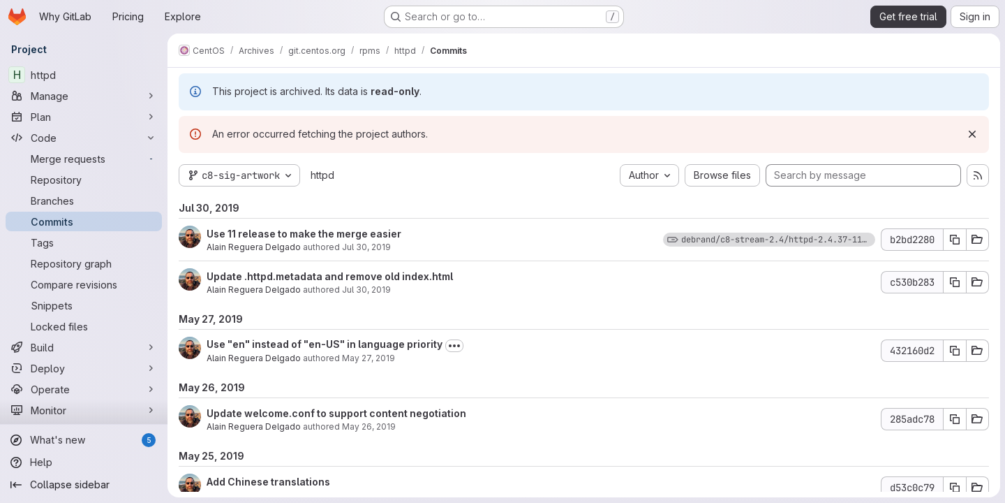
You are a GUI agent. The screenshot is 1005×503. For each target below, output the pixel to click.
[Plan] (84, 116)
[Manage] (84, 95)
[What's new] (84, 440)
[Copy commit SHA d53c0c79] (954, 487)
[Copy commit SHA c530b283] (954, 282)
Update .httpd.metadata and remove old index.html (330, 276)
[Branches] (84, 200)
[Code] (84, 137)
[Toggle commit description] (454, 346)
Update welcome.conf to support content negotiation (336, 413)
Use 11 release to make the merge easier (304, 234)
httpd (322, 175)
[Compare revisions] (84, 284)
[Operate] (84, 389)
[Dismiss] (971, 134)
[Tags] (84, 242)
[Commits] (84, 221)
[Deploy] (84, 368)
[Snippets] (84, 305)
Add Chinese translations (268, 482)
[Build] (84, 347)
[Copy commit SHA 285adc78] (954, 419)
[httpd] (84, 75)
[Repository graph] (84, 263)
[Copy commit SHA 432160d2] (954, 351)
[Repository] (84, 179)
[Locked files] (84, 326)
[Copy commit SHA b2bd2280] (954, 239)
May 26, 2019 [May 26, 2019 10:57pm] (369, 426)
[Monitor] (84, 410)
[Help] (84, 462)
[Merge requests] (84, 158)
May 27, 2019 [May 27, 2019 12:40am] (368, 358)
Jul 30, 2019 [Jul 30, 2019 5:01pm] (366, 247)
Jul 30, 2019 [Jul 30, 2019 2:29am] (366, 289)
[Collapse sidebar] (84, 485)
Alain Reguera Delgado (254, 247)
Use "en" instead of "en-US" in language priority (324, 344)
